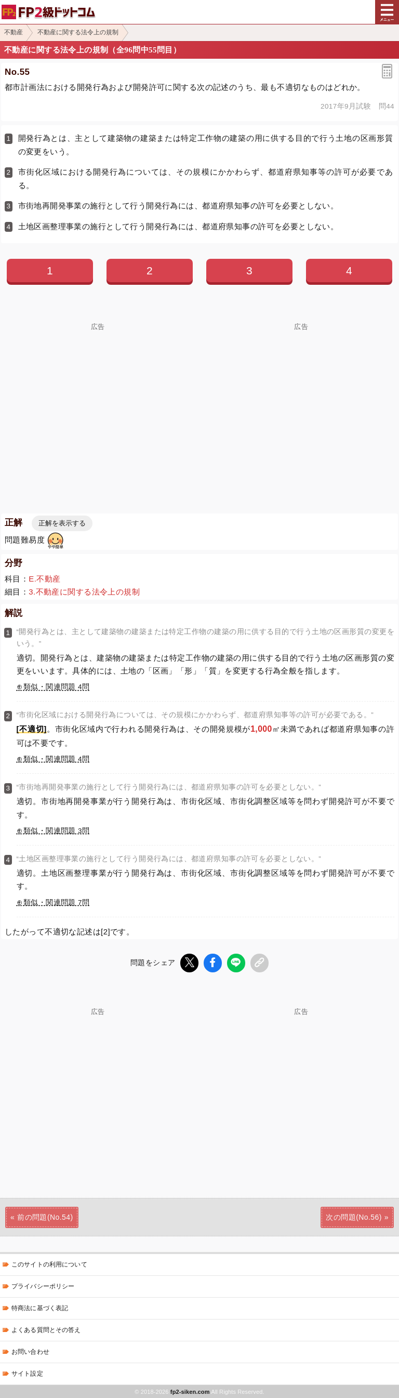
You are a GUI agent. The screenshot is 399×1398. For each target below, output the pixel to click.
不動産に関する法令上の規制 (77, 32)
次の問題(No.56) (353, 1216)
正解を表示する (62, 523)
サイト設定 (27, 1373)
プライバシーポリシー (42, 1285)
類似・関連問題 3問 (56, 831)
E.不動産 (44, 578)
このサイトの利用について (49, 1264)
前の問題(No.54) (45, 1216)
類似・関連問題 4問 (56, 687)
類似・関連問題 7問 (56, 902)
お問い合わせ (30, 1351)
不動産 (13, 32)
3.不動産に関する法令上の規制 (84, 591)
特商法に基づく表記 (39, 1307)
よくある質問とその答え (46, 1329)
